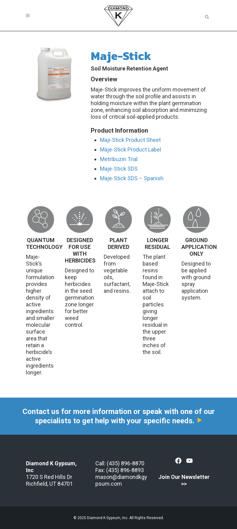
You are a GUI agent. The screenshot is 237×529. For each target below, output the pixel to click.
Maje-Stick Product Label (130, 149)
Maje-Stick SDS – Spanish (132, 178)
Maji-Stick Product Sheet (130, 140)
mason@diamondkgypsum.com (121, 480)
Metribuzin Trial (119, 159)
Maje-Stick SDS (119, 168)
